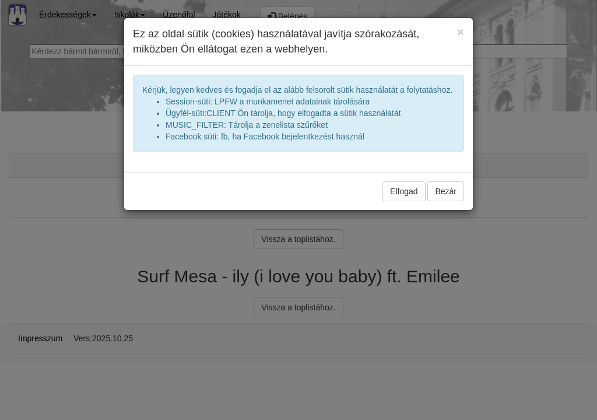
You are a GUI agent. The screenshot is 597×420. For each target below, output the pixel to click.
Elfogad (403, 191)
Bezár (445, 191)
